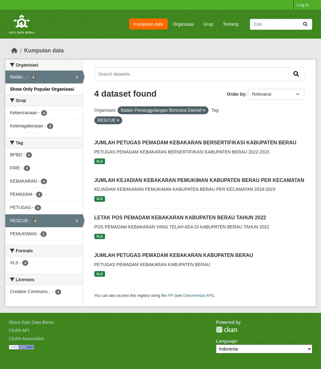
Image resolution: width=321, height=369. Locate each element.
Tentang (231, 24)
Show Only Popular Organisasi (42, 89)
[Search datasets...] (281, 24)
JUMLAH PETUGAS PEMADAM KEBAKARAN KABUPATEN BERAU (173, 255)
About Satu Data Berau (31, 322)
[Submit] (305, 24)
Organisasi (183, 24)
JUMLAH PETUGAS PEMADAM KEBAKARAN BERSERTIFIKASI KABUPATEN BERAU (195, 142)
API (170, 295)
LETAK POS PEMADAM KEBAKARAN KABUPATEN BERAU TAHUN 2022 (180, 217)
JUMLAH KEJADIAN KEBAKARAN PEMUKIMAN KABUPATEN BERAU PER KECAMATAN (199, 180)
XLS (99, 161)
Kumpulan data (148, 24)
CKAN (226, 329)
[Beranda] (14, 50)
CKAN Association (27, 338)
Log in (303, 5)
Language (226, 341)
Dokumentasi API (198, 295)
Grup (208, 24)
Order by (236, 94)
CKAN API (19, 330)
